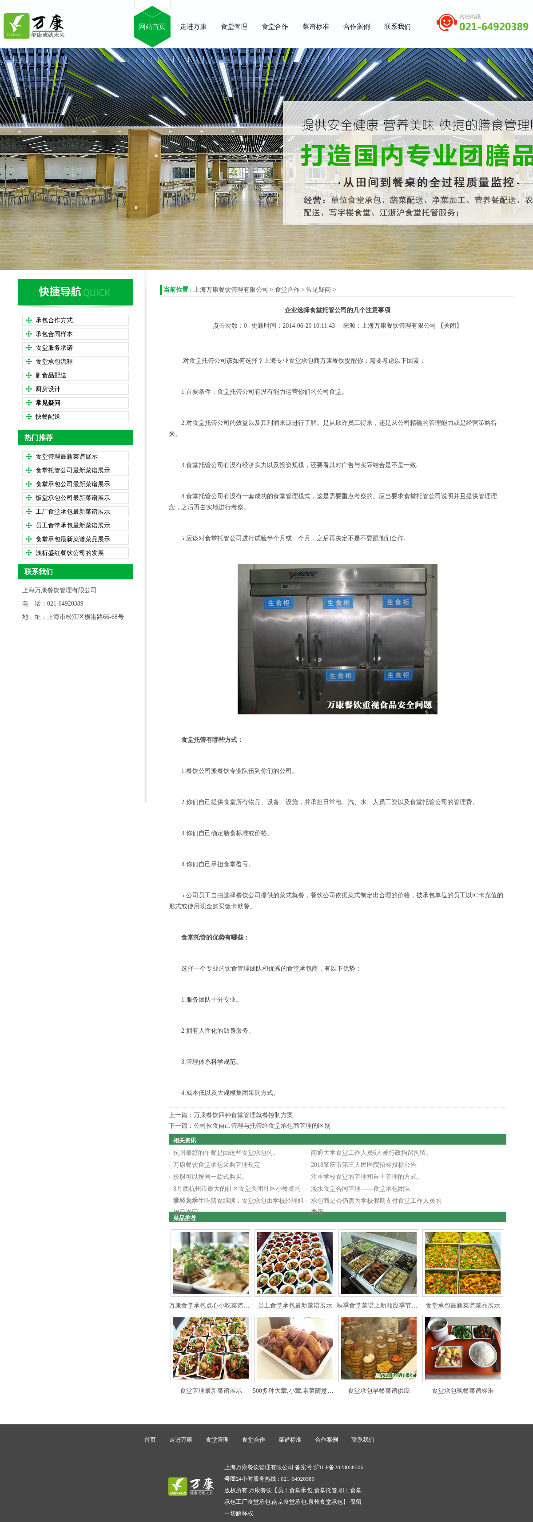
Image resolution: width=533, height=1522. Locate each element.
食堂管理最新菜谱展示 (211, 1390)
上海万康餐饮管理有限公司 (231, 289)
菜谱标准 (290, 1439)
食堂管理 (217, 1439)
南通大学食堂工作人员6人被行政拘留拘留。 (371, 1152)
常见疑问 (318, 289)
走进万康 (180, 1439)
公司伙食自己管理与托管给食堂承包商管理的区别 (262, 1125)
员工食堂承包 (295, 1490)
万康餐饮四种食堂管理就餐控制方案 (243, 1115)
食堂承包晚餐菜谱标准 (463, 1390)
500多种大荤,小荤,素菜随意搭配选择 (302, 1390)
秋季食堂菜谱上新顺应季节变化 (380, 1305)
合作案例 (326, 1439)
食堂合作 (287, 289)
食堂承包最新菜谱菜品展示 (463, 1305)
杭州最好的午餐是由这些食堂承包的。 (226, 1152)
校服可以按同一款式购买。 (210, 1176)
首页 (150, 1439)
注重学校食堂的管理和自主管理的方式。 (367, 1176)
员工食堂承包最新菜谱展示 (295, 1305)
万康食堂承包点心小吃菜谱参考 (212, 1305)
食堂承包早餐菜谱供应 (379, 1390)
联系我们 (362, 1439)
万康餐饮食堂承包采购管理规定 (216, 1164)
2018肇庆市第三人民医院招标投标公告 (364, 1164)
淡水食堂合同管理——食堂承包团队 (360, 1188)
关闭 (450, 325)
